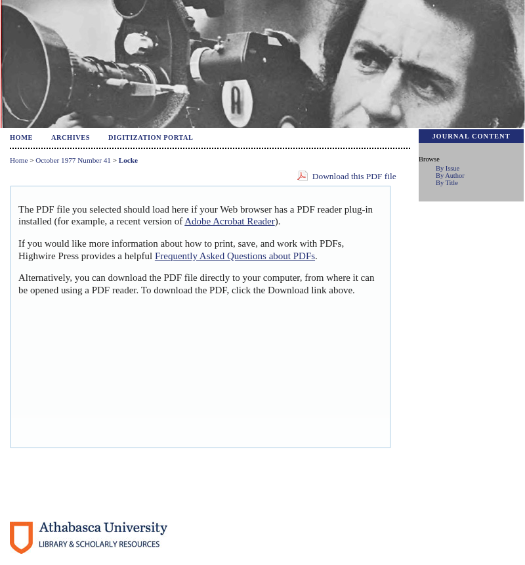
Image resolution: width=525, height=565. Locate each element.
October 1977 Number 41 (73, 160)
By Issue (447, 168)
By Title (447, 182)
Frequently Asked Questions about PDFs (235, 256)
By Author (450, 175)
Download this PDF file (354, 176)
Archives (70, 137)
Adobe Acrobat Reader (229, 221)
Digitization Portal (151, 137)
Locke (128, 160)
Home (21, 137)
